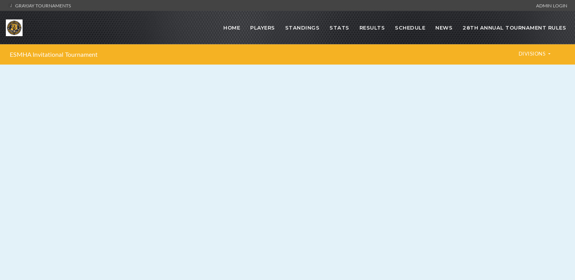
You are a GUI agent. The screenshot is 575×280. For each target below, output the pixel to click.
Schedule (410, 27)
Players (262, 27)
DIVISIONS (533, 53)
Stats (339, 27)
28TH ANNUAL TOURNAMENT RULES (514, 27)
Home (231, 27)
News (443, 27)
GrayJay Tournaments (39, 5)
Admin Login (551, 5)
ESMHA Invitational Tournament (54, 54)
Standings (302, 27)
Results (372, 27)
